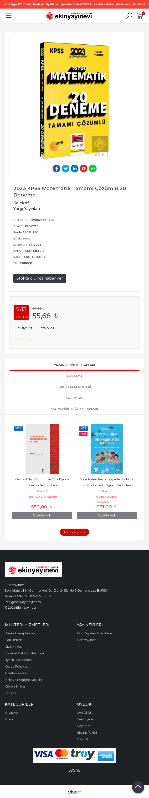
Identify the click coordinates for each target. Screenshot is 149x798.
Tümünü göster (74, 532)
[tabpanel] (75, 100)
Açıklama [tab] (74, 376)
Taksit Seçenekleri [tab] (74, 387)
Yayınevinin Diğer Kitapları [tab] (74, 409)
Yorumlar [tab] (74, 398)
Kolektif (42, 491)
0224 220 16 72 (40, 596)
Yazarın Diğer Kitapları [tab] (74, 365)
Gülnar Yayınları (107, 496)
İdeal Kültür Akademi (42, 496)
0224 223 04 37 (16, 596)
